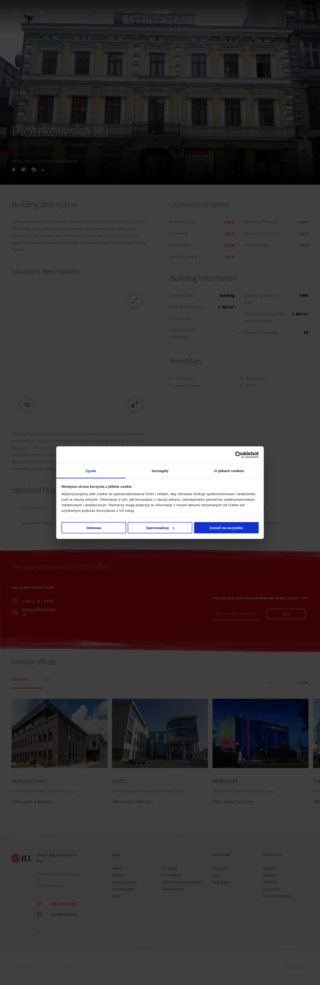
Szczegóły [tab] (159, 471)
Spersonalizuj (160, 528)
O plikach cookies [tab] (229, 471)
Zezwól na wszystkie (226, 528)
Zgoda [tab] (91, 471)
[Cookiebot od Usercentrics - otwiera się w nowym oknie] (238, 455)
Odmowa (93, 528)
